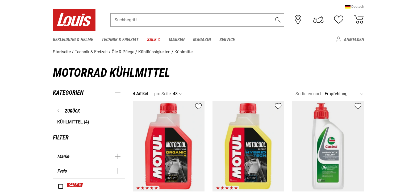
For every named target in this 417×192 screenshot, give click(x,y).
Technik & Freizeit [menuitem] (120, 39)
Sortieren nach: (309, 93)
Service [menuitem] (227, 39)
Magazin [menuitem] (202, 39)
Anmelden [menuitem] (354, 39)
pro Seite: (163, 93)
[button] (354, 7)
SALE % (75, 184)
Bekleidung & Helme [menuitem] (73, 39)
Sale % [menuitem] (153, 39)
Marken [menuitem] (177, 39)
